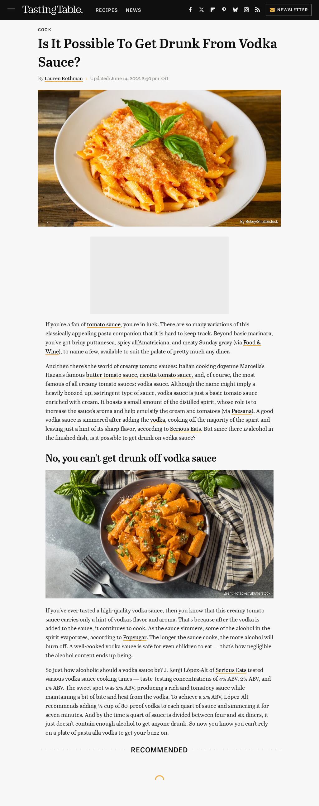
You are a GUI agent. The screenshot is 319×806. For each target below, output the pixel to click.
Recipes (107, 9)
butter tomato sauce (111, 374)
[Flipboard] (213, 11)
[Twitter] (201, 11)
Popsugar (134, 637)
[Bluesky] (235, 11)
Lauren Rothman (64, 78)
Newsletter (288, 9)
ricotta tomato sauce (166, 374)
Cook (44, 29)
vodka (157, 419)
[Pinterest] (224, 11)
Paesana (241, 411)
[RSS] (258, 11)
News (133, 9)
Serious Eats (185, 428)
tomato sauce (104, 324)
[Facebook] (190, 11)
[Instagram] (246, 11)
